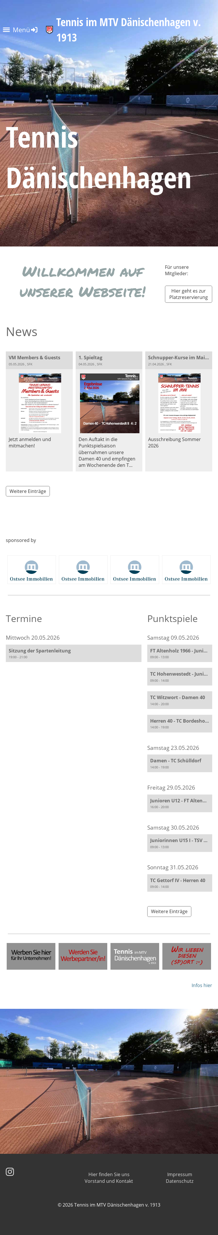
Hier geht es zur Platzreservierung (188, 294)
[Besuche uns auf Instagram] (10, 1171)
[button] (73, 653)
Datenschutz (179, 1181)
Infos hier (202, 985)
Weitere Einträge (28, 491)
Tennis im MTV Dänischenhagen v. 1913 (128, 29)
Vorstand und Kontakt (109, 1181)
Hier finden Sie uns (109, 1174)
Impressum (179, 1174)
